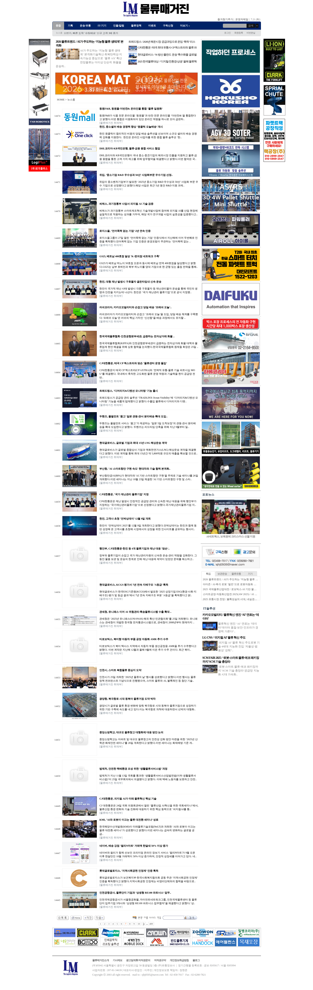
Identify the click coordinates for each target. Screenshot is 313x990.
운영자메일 (241, 19)
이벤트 (152, 25)
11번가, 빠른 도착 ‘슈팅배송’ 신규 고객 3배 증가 (91, 33)
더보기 (185, 25)
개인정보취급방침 (179, 960)
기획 (70, 25)
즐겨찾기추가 (225, 19)
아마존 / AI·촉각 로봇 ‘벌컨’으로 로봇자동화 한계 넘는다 (235, 584)
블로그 (196, 960)
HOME (61, 99)
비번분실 (251, 32)
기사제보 (117, 960)
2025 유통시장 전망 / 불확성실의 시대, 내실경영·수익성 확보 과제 (240, 599)
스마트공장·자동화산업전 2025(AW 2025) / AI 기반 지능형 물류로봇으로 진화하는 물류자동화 (256, 594)
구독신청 (168, 25)
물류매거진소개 (100, 960)
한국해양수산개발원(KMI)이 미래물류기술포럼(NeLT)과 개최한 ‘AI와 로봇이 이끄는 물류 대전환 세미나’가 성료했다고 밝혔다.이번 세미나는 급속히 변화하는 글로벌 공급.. (147, 830)
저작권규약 (160, 960)
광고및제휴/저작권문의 (138, 960)
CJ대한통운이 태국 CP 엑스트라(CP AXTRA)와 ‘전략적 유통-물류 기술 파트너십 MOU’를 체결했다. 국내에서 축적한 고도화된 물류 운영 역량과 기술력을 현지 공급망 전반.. (147, 374)
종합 (58, 25)
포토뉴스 (208, 494)
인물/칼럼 (118, 25)
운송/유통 (85, 25)
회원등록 (238, 32)
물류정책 (136, 25)
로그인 (227, 32)
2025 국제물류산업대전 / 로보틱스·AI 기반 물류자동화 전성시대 (239, 589)
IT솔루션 (209, 608)
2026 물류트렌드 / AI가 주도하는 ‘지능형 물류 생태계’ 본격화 (237, 579)
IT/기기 (102, 25)
